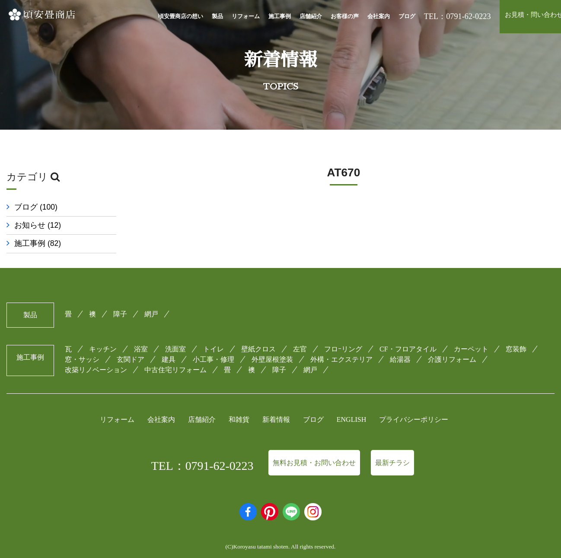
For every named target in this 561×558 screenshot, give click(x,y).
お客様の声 (345, 16)
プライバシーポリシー (413, 417)
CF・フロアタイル (408, 347)
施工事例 (279, 16)
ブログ (406, 16)
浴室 (141, 347)
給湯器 (400, 357)
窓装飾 (516, 347)
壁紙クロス (258, 347)
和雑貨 (239, 417)
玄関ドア (130, 357)
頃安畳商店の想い (180, 16)
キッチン (103, 347)
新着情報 (276, 417)
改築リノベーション (96, 367)
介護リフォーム (452, 357)
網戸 (151, 312)
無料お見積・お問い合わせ (314, 460)
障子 (120, 312)
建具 (168, 357)
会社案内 (378, 16)
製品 (217, 16)
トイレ (213, 347)
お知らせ (37, 225)
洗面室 (175, 347)
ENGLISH (351, 417)
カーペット (471, 347)
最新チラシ (392, 460)
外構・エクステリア (341, 357)
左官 (300, 347)
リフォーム (246, 16)
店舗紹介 (311, 16)
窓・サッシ (82, 357)
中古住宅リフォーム (175, 367)
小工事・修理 (213, 357)
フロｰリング (343, 347)
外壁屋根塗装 (272, 357)
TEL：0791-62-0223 (202, 463)
